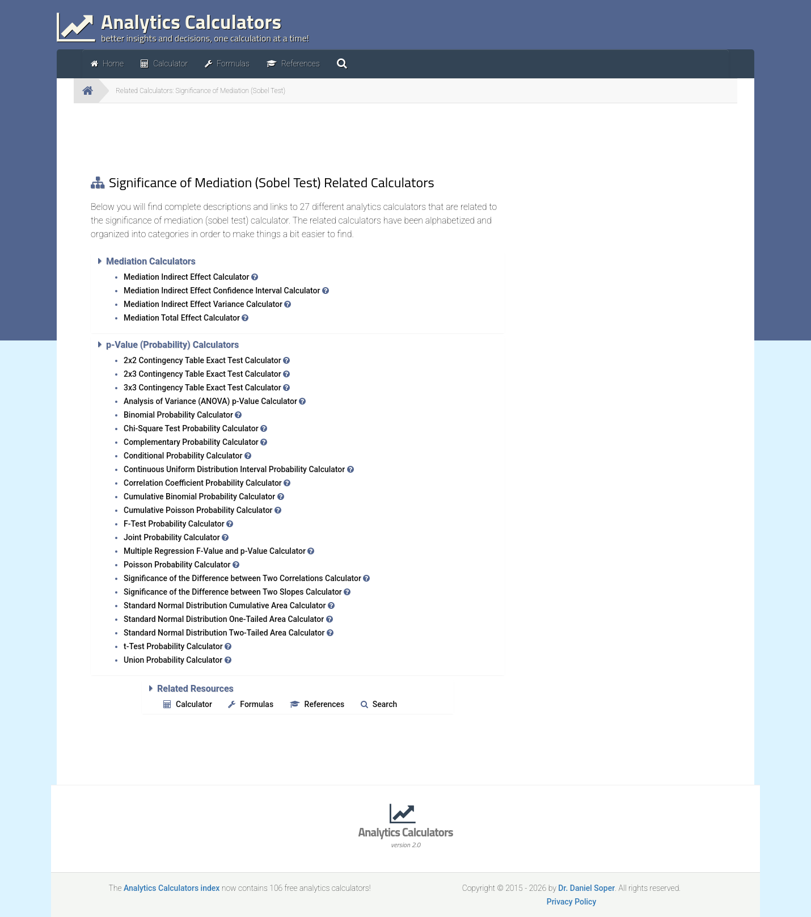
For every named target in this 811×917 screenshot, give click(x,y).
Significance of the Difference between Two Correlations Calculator (247, 578)
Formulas (250, 704)
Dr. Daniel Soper (586, 888)
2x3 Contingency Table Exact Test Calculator (207, 373)
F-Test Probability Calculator (178, 523)
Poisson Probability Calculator (181, 564)
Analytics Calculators (405, 836)
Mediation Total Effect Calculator (186, 317)
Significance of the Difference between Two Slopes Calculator (237, 591)
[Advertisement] (298, 137)
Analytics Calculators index (171, 888)
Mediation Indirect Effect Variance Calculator (207, 304)
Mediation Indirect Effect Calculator (191, 276)
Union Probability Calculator (177, 659)
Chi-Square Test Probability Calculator (195, 428)
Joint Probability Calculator (176, 537)
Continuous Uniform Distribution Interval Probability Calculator (239, 469)
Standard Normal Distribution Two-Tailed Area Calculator (228, 632)
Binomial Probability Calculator (183, 414)
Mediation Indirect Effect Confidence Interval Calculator (226, 290)
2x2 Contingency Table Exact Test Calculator (207, 360)
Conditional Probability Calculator (187, 455)
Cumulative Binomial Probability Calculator (204, 496)
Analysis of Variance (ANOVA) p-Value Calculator (215, 401)
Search (379, 704)
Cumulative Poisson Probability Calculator (202, 510)
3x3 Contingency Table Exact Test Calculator (207, 387)
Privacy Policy (572, 901)
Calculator (187, 704)
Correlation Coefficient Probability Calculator (207, 482)
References (317, 704)
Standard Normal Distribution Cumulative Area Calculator (229, 605)
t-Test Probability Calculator (177, 646)
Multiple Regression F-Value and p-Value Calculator (219, 551)
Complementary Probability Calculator (195, 442)
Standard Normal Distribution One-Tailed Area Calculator (228, 619)
